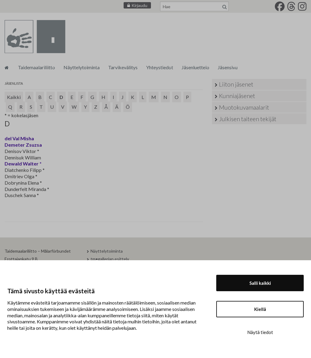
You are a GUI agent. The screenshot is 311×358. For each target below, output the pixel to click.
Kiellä (260, 309)
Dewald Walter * (23, 163)
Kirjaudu (139, 5)
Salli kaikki (260, 283)
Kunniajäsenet (237, 95)
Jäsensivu (228, 67)
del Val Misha (19, 138)
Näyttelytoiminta (81, 67)
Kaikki (14, 97)
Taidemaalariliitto (36, 67)
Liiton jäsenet (236, 84)
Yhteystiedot (159, 67)
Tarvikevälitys (123, 67)
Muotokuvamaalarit (244, 107)
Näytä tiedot (260, 332)
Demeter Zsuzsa (23, 145)
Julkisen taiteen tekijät (247, 118)
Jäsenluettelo (195, 67)
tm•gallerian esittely (110, 258)
